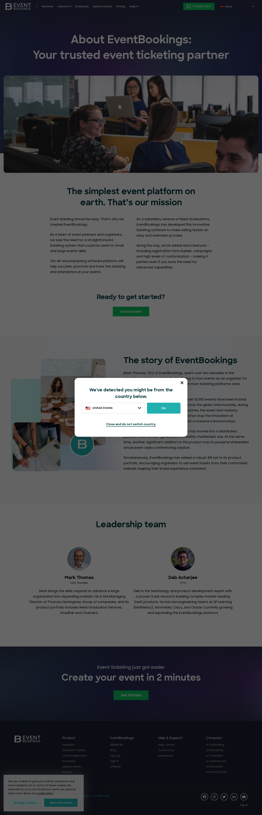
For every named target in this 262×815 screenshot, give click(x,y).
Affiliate (115, 766)
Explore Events (102, 6)
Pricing (120, 6)
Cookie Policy (101, 796)
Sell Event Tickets (74, 750)
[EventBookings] (18, 6)
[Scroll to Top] (243, 805)
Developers (165, 755)
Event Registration (74, 755)
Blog (113, 750)
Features (47, 6)
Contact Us (166, 750)
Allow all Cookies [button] (61, 803)
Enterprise (81, 6)
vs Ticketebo (214, 755)
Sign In (114, 761)
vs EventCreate (216, 772)
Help (133, 6)
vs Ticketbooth (216, 761)
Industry (63, 6)
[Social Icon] (204, 796)
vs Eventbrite (214, 750)
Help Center (166, 745)
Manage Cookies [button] (25, 803)
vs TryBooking (215, 745)
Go (163, 408)
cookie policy (45, 793)
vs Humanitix (214, 766)
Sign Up (115, 755)
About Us (116, 745)
